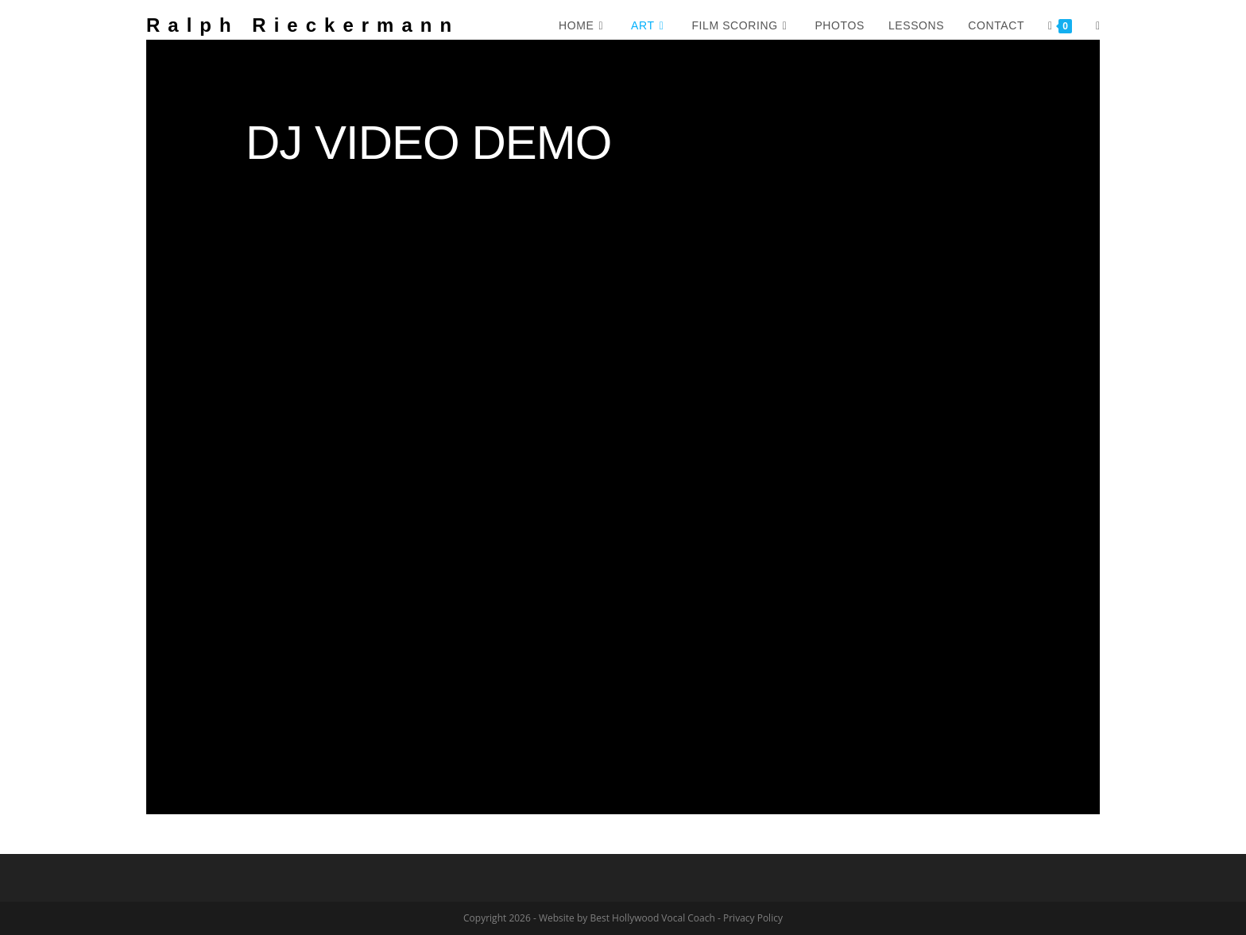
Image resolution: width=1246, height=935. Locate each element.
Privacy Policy (753, 918)
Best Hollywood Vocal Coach (652, 918)
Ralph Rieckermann (302, 25)
